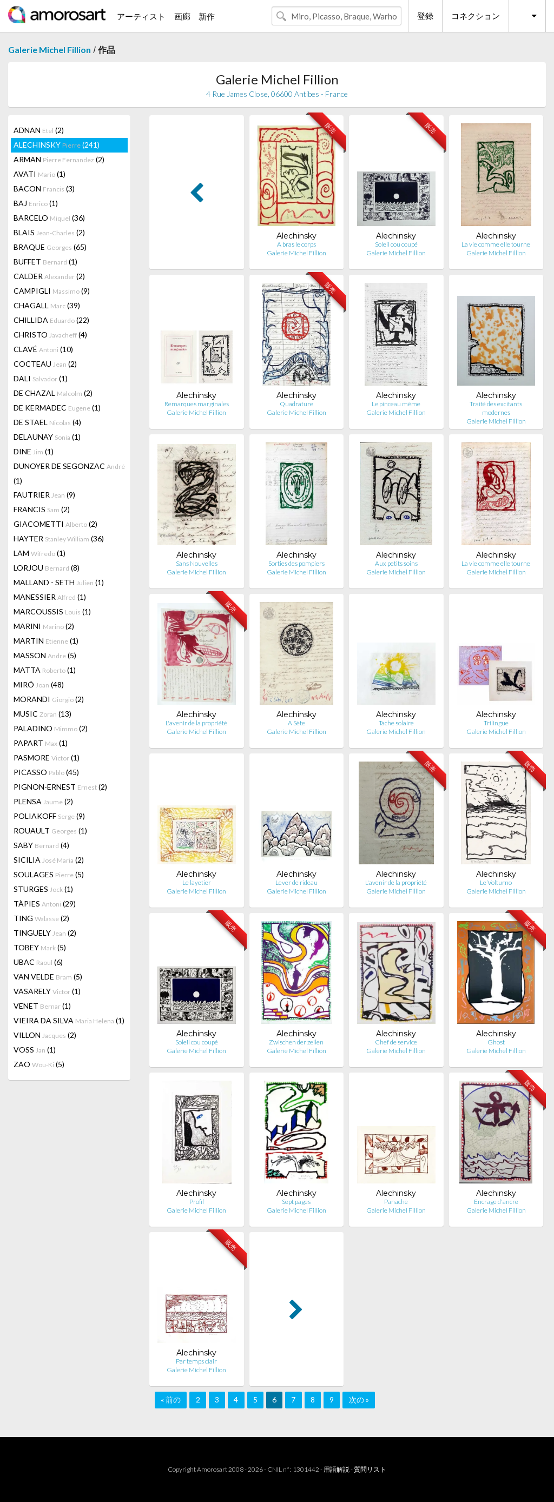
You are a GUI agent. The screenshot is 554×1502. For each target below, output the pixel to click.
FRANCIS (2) (42, 509)
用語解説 (336, 1469)
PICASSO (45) (46, 772)
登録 (425, 16)
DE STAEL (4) (47, 422)
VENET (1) (42, 1005)
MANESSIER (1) (50, 596)
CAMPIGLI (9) (52, 290)
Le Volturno (496, 882)
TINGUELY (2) (45, 932)
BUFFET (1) (45, 261)
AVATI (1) (39, 173)
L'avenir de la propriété (196, 723)
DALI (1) (41, 378)
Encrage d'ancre (496, 1201)
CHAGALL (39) (47, 305)
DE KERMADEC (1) (57, 407)
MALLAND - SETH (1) (59, 582)
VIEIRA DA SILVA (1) (69, 1020)
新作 (207, 16)
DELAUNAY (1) (47, 436)
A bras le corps (296, 244)
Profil (196, 1201)
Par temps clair (196, 1361)
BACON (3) (44, 188)
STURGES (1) (43, 889)
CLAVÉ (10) (43, 349)
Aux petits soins (396, 563)
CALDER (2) (49, 276)
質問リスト (370, 1469)
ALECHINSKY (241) (57, 144)
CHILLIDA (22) (51, 320)
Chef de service (396, 1042)
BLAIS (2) (49, 232)
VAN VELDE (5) (48, 976)
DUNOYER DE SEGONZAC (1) (69, 473)
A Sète (296, 723)
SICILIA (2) (49, 859)
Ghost (496, 1042)
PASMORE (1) (47, 757)
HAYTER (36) (59, 538)
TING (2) (41, 918)
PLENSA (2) (43, 801)
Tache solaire (396, 723)
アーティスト (141, 16)
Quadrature (296, 404)
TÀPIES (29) (45, 903)
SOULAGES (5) (49, 874)
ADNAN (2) (39, 130)
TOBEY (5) (40, 947)
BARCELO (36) (49, 217)
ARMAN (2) (59, 159)
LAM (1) (39, 553)
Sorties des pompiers (296, 563)
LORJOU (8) (47, 567)
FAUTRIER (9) (44, 494)
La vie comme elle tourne (495, 244)
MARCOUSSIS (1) (52, 611)
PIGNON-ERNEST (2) (60, 786)
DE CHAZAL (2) (53, 393)
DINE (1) (34, 451)
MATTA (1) (45, 669)
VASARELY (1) (47, 991)
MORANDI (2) (49, 699)
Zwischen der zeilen (296, 1042)
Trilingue (496, 723)
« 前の (171, 1399)
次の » (359, 1399)
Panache (396, 1201)
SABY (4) (41, 845)
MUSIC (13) (42, 713)
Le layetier (196, 882)
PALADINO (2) (51, 728)
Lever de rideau (296, 882)
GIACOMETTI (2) (55, 523)
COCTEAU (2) (45, 363)
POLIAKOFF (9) (49, 816)
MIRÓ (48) (39, 684)
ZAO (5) (39, 1064)
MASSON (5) (45, 655)
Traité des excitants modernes (496, 408)
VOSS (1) (35, 1049)
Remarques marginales (196, 404)
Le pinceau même (396, 404)
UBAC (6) (38, 962)
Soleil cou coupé (396, 244)
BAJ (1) (36, 203)
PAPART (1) (41, 742)
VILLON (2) (45, 1035)
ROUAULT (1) (50, 830)
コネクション (475, 16)
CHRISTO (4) (50, 334)
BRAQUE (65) (50, 247)
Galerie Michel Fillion (49, 49)
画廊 (182, 16)
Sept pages (296, 1201)
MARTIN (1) (46, 640)
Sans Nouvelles (196, 563)
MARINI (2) (44, 626)
